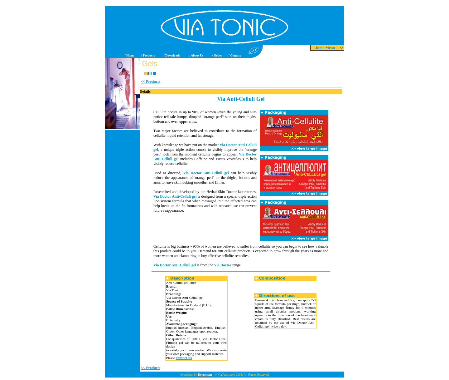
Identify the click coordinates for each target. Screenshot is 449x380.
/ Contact (235, 55)
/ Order (217, 55)
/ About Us (196, 55)
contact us (184, 358)
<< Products (150, 81)
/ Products (148, 55)
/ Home (129, 55)
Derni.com (205, 374)
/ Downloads (172, 55)
